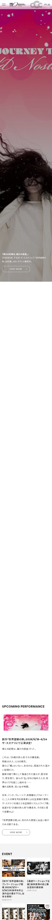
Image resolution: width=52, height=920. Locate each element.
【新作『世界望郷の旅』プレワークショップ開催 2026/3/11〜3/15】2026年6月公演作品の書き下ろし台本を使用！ (13, 889)
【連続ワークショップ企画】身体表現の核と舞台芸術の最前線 (38, 884)
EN (45, 4)
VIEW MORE (16, 269)
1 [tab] (4, 692)
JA (48, 4)
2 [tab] (7, 692)
